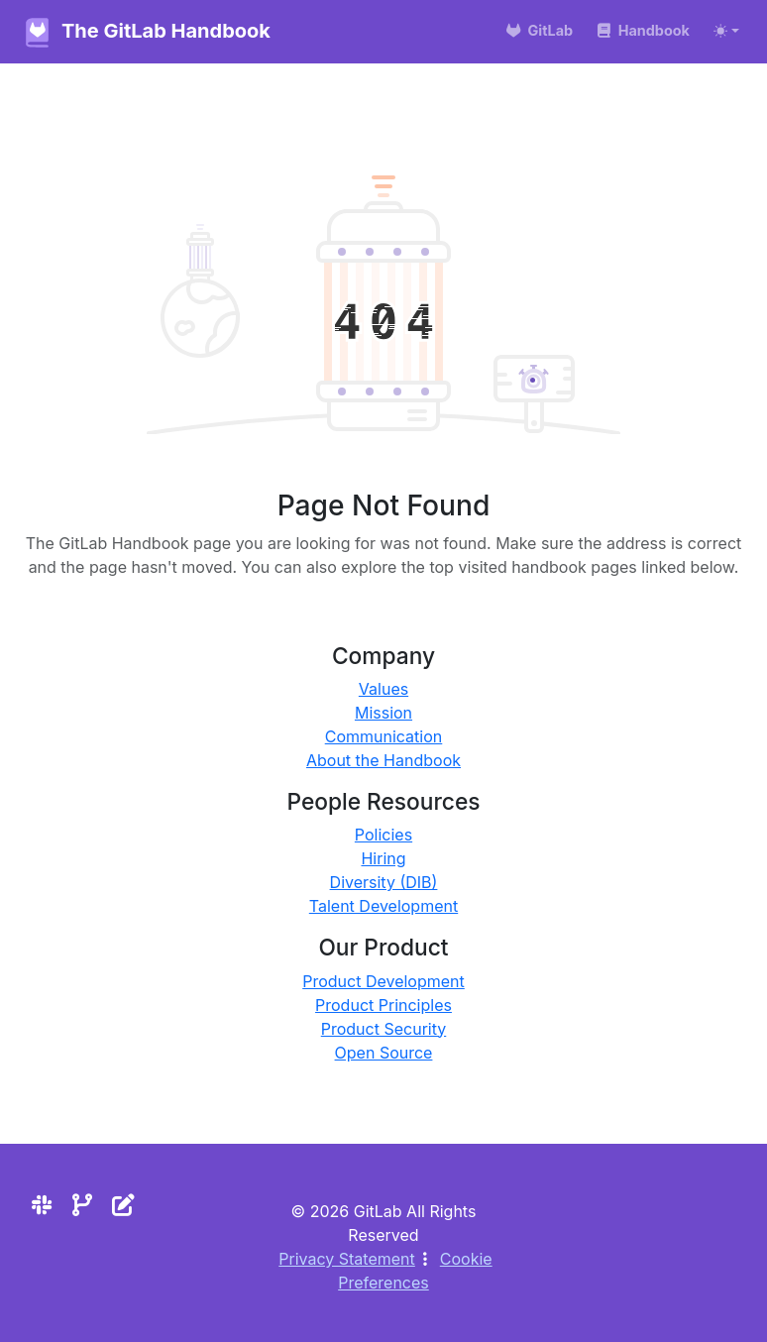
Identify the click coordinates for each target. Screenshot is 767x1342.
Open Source (384, 1052)
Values (383, 689)
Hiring (383, 858)
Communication (384, 736)
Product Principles (383, 1005)
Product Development (383, 981)
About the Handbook (383, 760)
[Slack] (42, 1204)
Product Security (384, 1029)
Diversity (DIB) (384, 882)
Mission (383, 713)
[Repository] (82, 1204)
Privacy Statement (346, 1259)
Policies (383, 834)
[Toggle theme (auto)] (726, 31)
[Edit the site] (123, 1204)
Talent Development (383, 906)
